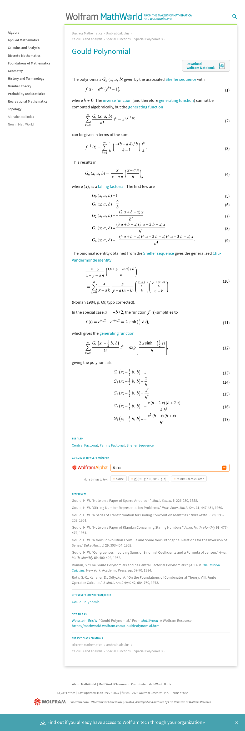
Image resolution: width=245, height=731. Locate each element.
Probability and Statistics (26, 94)
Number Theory (19, 86)
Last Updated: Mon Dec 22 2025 (98, 693)
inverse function (117, 100)
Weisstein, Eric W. (85, 620)
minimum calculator (190, 479)
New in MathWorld (21, 124)
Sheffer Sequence (140, 445)
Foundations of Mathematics (29, 63)
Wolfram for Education (106, 702)
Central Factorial (85, 445)
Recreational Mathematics (27, 101)
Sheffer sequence (181, 79)
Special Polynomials (148, 39)
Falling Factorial (112, 445)
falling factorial (111, 186)
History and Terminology (26, 78)
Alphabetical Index (21, 116)
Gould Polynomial (86, 601)
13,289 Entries (66, 693)
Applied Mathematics (23, 40)
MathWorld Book (159, 684)
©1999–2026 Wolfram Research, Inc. (145, 693)
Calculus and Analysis (24, 48)
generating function (176, 100)
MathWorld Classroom (113, 684)
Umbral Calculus (117, 33)
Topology (14, 109)
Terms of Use (179, 693)
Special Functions (118, 39)
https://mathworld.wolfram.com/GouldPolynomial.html (116, 625)
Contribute (138, 684)
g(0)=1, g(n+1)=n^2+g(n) (150, 479)
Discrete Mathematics (24, 55)
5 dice (120, 479)
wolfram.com (80, 702)
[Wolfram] (51, 702)
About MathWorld (84, 684)
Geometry (15, 71)
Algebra (13, 32)
